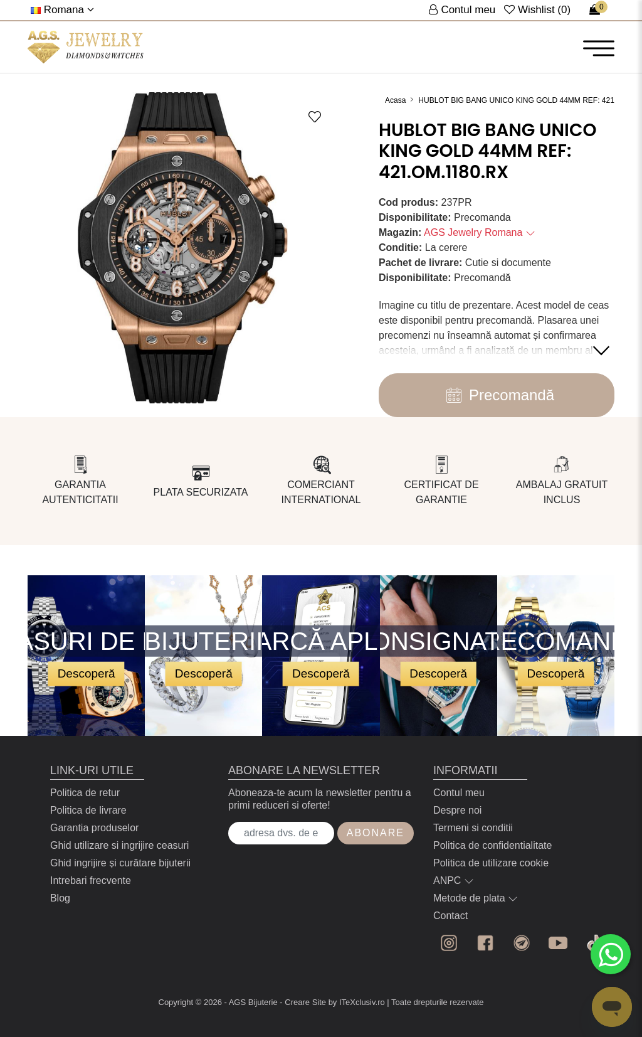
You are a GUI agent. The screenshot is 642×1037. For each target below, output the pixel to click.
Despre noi (457, 810)
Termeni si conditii (473, 827)
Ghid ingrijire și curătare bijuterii (120, 863)
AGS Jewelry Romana (479, 232)
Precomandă (496, 395)
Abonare (375, 832)
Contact (450, 915)
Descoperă (86, 673)
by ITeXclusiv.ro (357, 1002)
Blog (60, 898)
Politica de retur (85, 792)
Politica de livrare (88, 810)
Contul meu (459, 792)
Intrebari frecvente (90, 880)
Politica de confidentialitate (492, 845)
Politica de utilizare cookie (491, 863)
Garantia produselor (94, 827)
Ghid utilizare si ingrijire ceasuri (119, 845)
